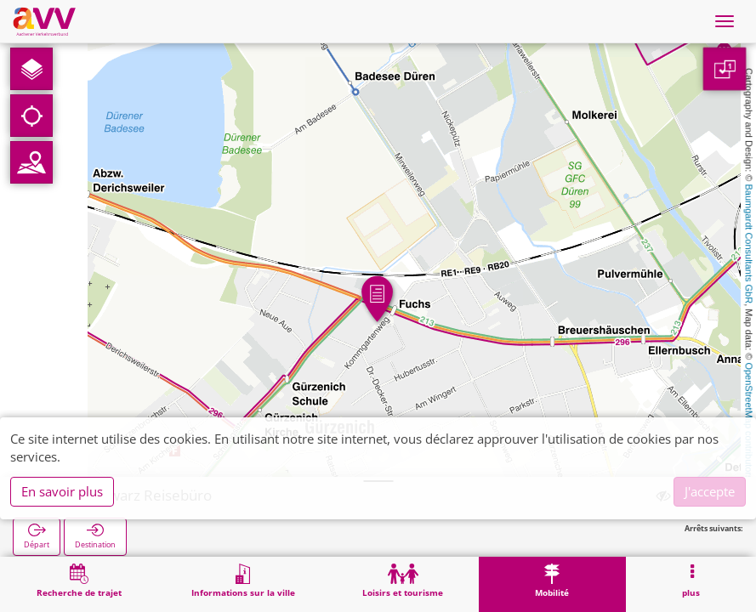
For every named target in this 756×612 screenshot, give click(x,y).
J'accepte (710, 491)
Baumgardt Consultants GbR (749, 244)
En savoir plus (62, 491)
